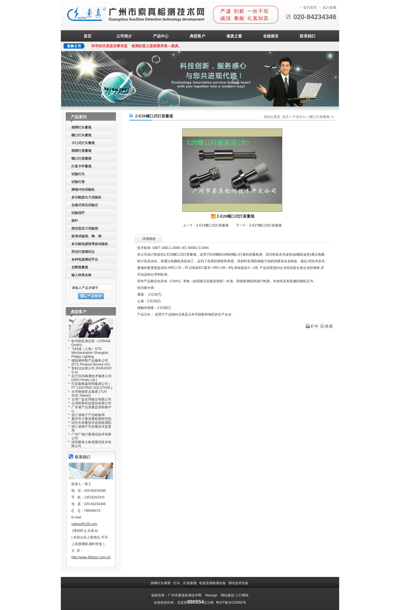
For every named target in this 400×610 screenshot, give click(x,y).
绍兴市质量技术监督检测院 (91, 423)
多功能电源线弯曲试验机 (89, 244)
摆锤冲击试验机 (83, 189)
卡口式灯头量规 (83, 143)
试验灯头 (78, 174)
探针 (74, 221)
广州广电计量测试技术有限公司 (91, 436)
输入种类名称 (81, 275)
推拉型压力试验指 (84, 228)
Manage (211, 595)
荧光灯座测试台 (83, 252)
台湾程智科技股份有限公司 (91, 403)
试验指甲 (78, 213)
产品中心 (161, 36)
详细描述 (149, 239)
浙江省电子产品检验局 (88, 415)
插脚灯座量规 (81, 151)
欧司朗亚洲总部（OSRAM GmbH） (92, 343)
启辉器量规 (79, 267)
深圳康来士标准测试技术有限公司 (91, 444)
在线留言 (271, 36)
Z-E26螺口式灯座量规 (232, 216)
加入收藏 (329, 7)
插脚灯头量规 (81, 127)
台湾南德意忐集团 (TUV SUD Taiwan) (89, 393)
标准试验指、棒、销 (86, 236)
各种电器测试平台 (84, 259)
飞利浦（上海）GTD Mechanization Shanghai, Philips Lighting (90, 353)
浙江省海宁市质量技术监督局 (91, 428)
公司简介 (124, 36)
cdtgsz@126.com (84, 524)
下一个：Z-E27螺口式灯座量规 (259, 225)
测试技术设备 (238, 583)
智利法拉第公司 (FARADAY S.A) (91, 370)
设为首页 (310, 7)
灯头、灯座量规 (185, 583)
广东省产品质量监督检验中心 (91, 409)
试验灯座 (78, 182)
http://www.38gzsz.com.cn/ (91, 557)
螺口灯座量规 (81, 158)
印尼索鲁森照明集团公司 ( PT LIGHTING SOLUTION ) (91, 386)
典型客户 (197, 36)
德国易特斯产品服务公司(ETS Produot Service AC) (90, 362)
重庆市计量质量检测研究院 (91, 419)
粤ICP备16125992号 (231, 602)
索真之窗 (234, 36)
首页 (87, 36)
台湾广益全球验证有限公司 (91, 399)
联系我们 (307, 36)
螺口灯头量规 (81, 135)
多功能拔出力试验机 (86, 197)
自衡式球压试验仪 (84, 205)
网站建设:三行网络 (234, 595)
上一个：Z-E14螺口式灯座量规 (206, 225)
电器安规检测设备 (213, 583)
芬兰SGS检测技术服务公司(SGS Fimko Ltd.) (91, 378)
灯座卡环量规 (81, 166)
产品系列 (78, 117)
